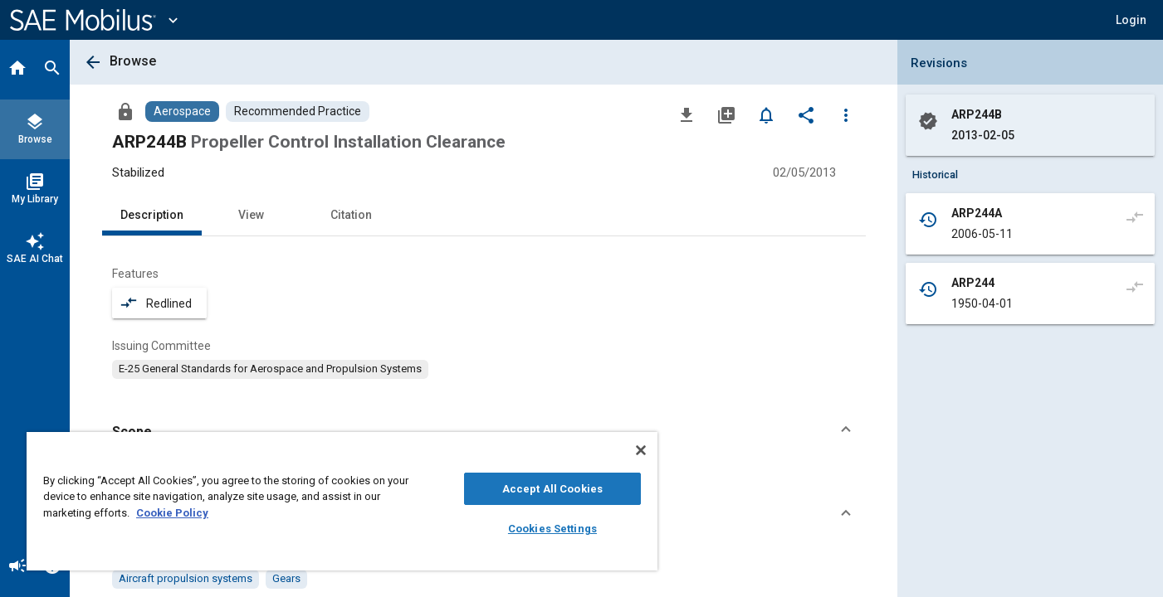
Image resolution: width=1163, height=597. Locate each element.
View (251, 214)
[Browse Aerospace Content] (182, 111)
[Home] (17, 70)
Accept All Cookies (552, 489)
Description (151, 214)
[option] (270, 369)
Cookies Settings (552, 528)
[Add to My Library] (726, 114)
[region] (342, 501)
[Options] (845, 114)
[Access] (125, 111)
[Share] (806, 114)
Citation (351, 214)
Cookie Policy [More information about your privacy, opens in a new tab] (172, 513)
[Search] (52, 70)
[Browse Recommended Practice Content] (297, 111)
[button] (1131, 20)
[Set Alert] (766, 114)
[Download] (686, 114)
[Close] (641, 450)
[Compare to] (1134, 216)
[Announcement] (17, 567)
